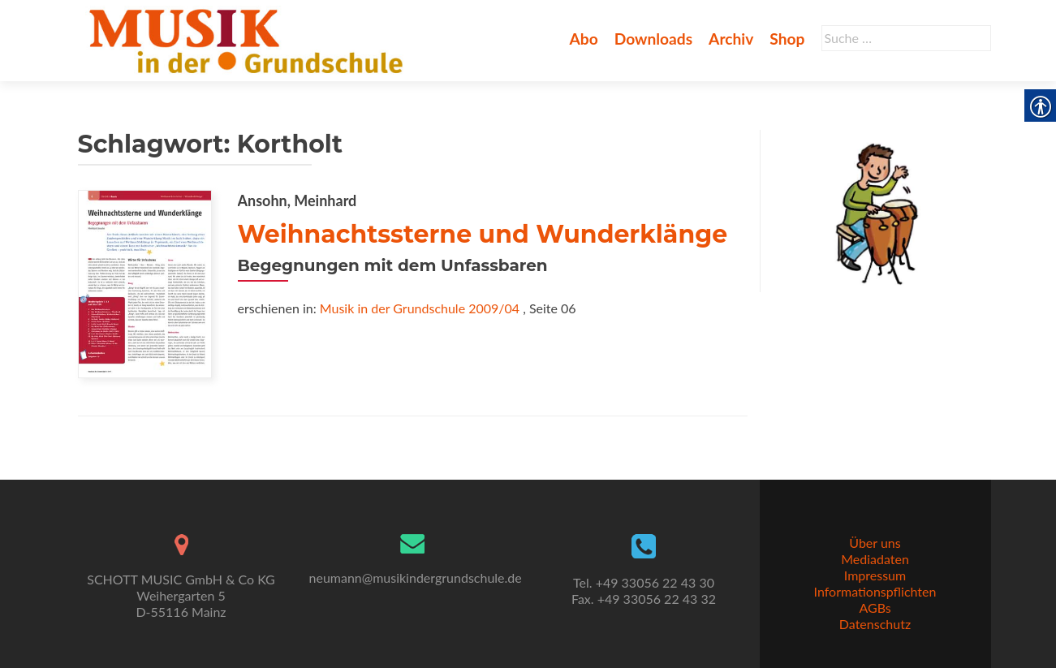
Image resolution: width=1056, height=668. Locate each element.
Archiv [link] (731, 38)
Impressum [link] (875, 575)
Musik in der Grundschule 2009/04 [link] (419, 308)
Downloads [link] (653, 38)
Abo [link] (583, 38)
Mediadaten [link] (875, 559)
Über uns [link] (874, 542)
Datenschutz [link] (875, 623)
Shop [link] (786, 38)
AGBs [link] (874, 607)
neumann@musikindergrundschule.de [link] (415, 577)
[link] (249, 39)
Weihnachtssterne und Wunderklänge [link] (483, 234)
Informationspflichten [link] (875, 591)
